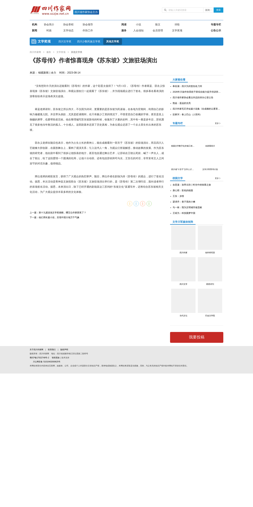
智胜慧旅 (56, 491)
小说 (138, 24)
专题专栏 (216, 24)
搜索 (218, 10)
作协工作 (88, 30)
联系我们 (52, 483)
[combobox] (208, 10)
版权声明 (64, 483)
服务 (123, 30)
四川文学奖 (64, 41)
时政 (49, 30)
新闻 (34, 30)
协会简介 (49, 24)
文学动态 (68, 30)
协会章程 (68, 24)
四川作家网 (36, 52)
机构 (34, 24)
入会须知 (138, 30)
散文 (157, 24)
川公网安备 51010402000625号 (45, 495)
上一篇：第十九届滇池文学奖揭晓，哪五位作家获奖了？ (58, 469)
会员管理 (158, 30)
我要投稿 (196, 337)
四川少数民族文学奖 (88, 41)
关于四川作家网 (37, 483)
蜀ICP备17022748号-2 (39, 491)
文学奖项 (177, 30)
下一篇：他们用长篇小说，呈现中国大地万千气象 (54, 474)
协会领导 (88, 24)
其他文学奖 (112, 41)
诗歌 (177, 24)
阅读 (123, 24)
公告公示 (216, 30)
